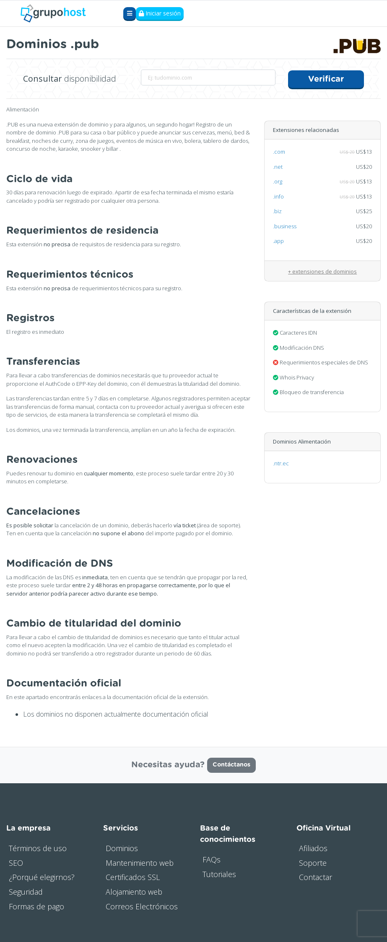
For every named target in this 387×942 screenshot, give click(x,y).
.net (278, 166)
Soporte (313, 862)
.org (277, 180)
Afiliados (313, 847)
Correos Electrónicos (142, 905)
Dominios (122, 847)
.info (278, 195)
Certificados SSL (133, 876)
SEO (16, 862)
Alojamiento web (134, 891)
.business (284, 225)
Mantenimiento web (140, 862)
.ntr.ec (281, 462)
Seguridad (26, 891)
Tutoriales (219, 873)
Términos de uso (38, 847)
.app (278, 240)
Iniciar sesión (160, 14)
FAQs (212, 858)
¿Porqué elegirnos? (42, 876)
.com (279, 151)
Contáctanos (231, 764)
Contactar (315, 876)
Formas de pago (36, 905)
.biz (277, 210)
